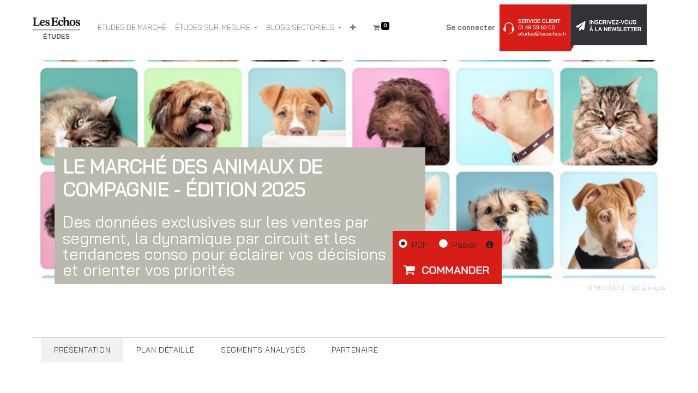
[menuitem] (132, 28)
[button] (353, 28)
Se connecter (470, 27)
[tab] (82, 350)
